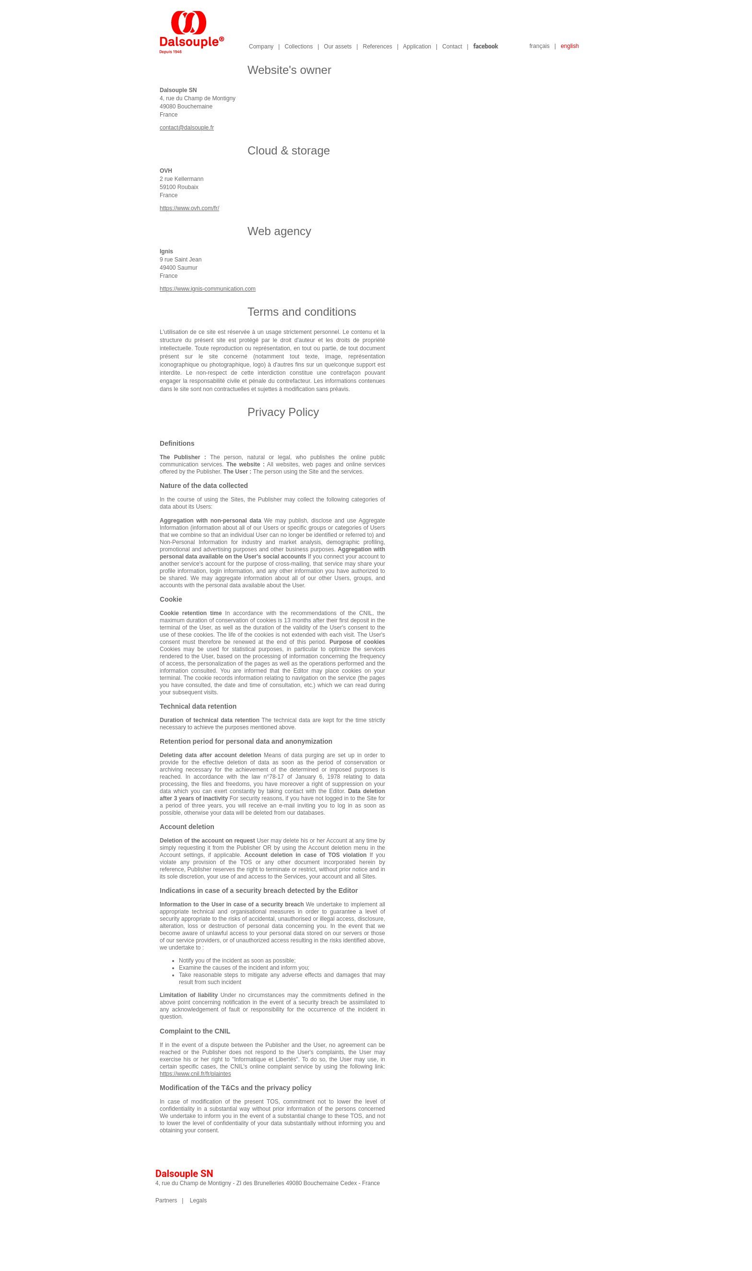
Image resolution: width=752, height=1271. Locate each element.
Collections (298, 46)
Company (261, 46)
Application (417, 46)
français (539, 46)
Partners (166, 1200)
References (377, 46)
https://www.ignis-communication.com (208, 288)
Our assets (338, 46)
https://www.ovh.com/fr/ (189, 208)
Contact (452, 46)
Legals (198, 1200)
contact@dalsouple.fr (187, 127)
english (570, 46)
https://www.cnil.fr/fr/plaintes (195, 1073)
